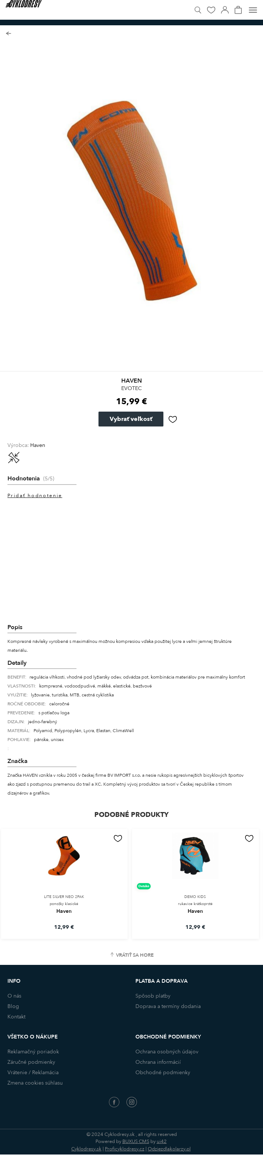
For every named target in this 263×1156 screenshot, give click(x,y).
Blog (13, 1006)
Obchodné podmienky (162, 1072)
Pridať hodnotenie (34, 495)
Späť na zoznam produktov (8, 33)
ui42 (162, 1141)
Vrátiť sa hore (135, 955)
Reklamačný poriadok (33, 1051)
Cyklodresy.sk (86, 1149)
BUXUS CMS (135, 1141)
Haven (37, 445)
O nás (14, 995)
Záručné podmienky (31, 1062)
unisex (57, 740)
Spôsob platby (152, 995)
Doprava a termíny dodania (168, 1006)
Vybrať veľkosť (131, 419)
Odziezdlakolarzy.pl (169, 1149)
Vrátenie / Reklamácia (33, 1072)
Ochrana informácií (158, 1062)
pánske (41, 740)
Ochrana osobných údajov (166, 1051)
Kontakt (16, 1016)
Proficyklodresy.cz (124, 1149)
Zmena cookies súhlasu (35, 1082)
